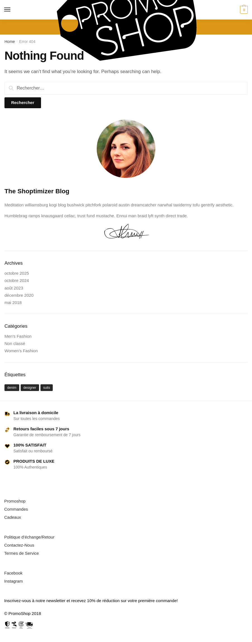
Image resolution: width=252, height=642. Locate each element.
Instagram (13, 581)
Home (9, 41)
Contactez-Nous (19, 545)
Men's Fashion (18, 336)
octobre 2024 (16, 280)
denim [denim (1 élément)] (11, 388)
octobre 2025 (16, 273)
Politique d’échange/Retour (29, 537)
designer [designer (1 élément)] (29, 388)
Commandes (16, 509)
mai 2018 (13, 302)
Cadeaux (12, 517)
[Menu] (7, 10)
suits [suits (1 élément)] (46, 388)
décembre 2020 (18, 295)
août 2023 (13, 288)
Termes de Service (21, 553)
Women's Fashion (21, 350)
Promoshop (15, 501)
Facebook (13, 573)
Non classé (14, 343)
